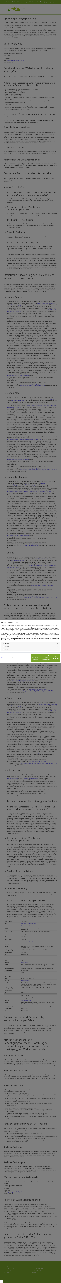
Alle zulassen (53, 658)
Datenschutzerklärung (6, 653)
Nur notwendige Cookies (22, 658)
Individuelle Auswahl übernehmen (38, 658)
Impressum (16, 653)
